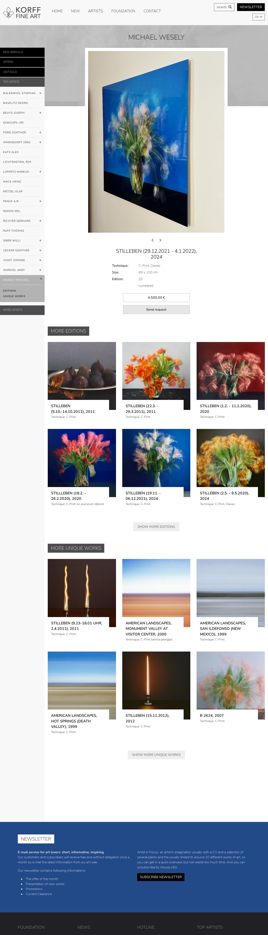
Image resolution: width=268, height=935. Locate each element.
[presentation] (152, 157)
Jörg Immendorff (230, 866)
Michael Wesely (229, 910)
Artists (95, 11)
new (75, 11)
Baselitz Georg (15, 103)
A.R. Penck (223, 885)
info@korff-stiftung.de (165, 862)
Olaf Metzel (205, 885)
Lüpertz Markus (22, 172)
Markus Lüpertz (208, 879)
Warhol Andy (22, 270)
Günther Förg (206, 866)
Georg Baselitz (236, 853)
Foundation (123, 11)
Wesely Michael (22, 280)
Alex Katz (203, 872)
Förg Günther (22, 133)
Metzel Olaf (13, 191)
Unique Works (14, 296)
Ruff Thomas (13, 231)
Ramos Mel (12, 211)
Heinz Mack (229, 879)
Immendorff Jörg (22, 142)
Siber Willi (22, 241)
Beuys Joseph (22, 113)
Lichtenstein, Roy (17, 162)
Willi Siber (225, 898)
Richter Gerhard (22, 221)
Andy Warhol (206, 910)
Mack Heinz (12, 182)
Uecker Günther (22, 250)
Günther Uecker (208, 904)
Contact (152, 11)
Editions (9, 290)
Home (57, 11)
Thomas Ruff (206, 898)
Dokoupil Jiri (13, 123)
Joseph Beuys (207, 860)
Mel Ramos (205, 891)
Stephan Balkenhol (210, 853)
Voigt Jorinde (22, 260)
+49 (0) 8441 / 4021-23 (163, 853)
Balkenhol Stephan (22, 93)
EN (257, 17)
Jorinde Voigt (230, 904)
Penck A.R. (22, 201)
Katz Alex (11, 152)
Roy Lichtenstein (225, 872)
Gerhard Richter (226, 891)
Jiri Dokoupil (227, 860)
